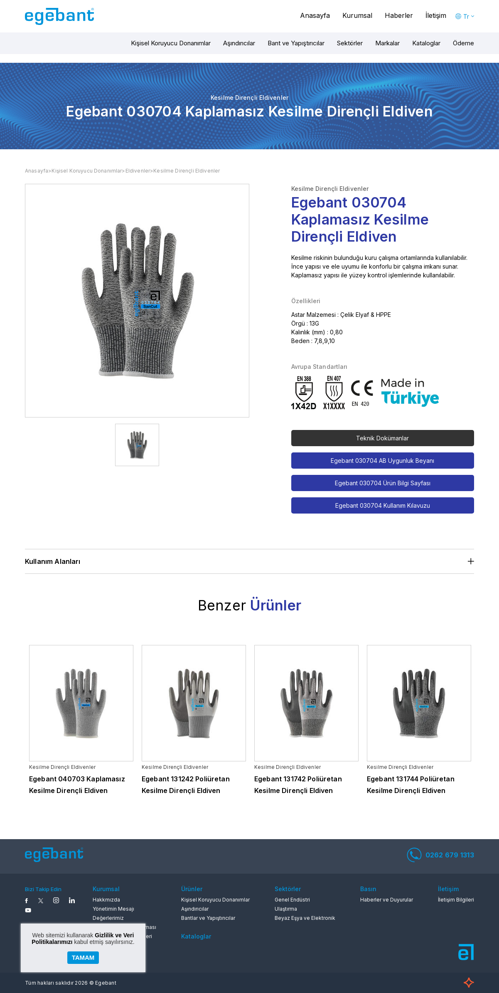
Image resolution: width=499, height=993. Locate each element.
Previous (15, 726)
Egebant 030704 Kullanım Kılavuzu (382, 505)
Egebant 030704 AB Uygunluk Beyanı (382, 460)
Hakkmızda (106, 900)
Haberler (399, 15)
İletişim (435, 15)
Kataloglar (426, 43)
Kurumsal (357, 15)
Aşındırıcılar (239, 43)
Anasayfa (315, 15)
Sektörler (350, 43)
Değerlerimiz (108, 918)
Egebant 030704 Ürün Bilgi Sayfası (382, 483)
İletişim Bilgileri (456, 900)
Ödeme (463, 43)
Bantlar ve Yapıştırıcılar (208, 918)
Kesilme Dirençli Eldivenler (186, 171)
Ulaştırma (286, 909)
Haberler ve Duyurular (386, 900)
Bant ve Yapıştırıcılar (296, 43)
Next (483, 726)
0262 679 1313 (440, 854)
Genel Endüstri (292, 900)
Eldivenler (137, 171)
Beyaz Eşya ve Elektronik (305, 918)
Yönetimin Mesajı (113, 909)
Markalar (387, 43)
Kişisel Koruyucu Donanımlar (171, 43)
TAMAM (83, 957)
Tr (466, 16)
